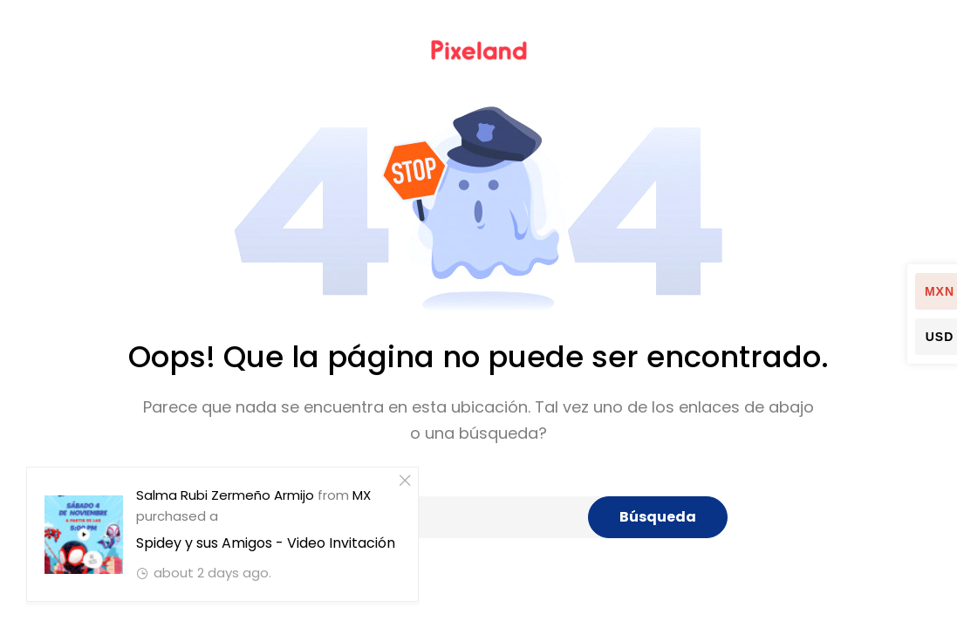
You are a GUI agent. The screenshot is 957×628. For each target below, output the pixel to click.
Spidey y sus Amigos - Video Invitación (264, 543)
